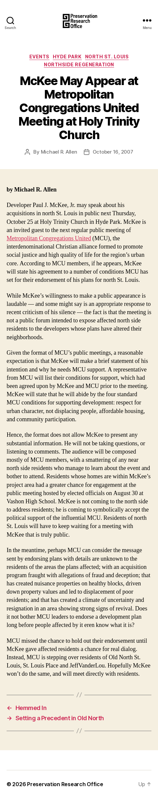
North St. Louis (107, 56)
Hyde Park (67, 56)
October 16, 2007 (113, 152)
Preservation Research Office (65, 784)
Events (39, 56)
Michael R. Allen (59, 152)
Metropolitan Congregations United (49, 238)
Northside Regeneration (79, 64)
